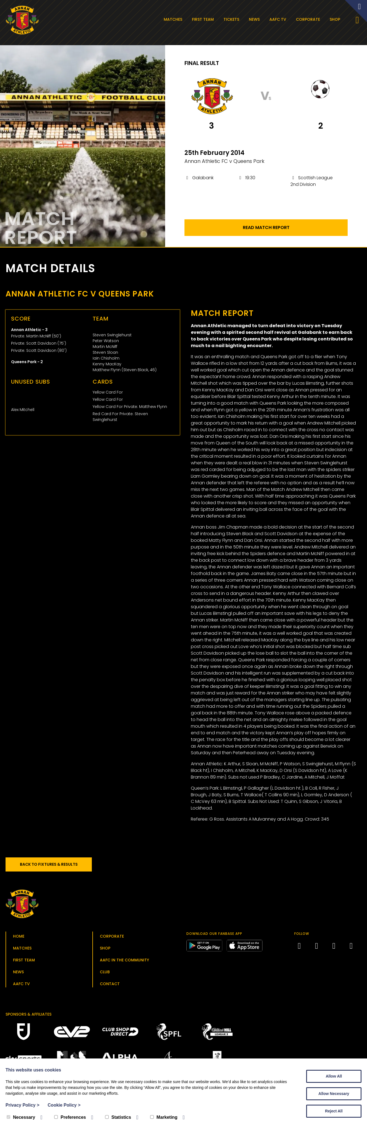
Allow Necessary (333, 1093)
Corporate (309, 19)
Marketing (164, 1117)
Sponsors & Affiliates (28, 1016)
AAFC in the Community (124, 962)
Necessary (21, 1117)
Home (18, 938)
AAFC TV (279, 19)
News (255, 19)
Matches (174, 19)
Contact (110, 986)
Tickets (233, 19)
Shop (336, 19)
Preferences (70, 1117)
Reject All (333, 1111)
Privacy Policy (22, 1105)
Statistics (118, 1117)
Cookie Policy (64, 1105)
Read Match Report (266, 230)
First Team (204, 19)
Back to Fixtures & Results (52, 866)
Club (105, 974)
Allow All (334, 1076)
